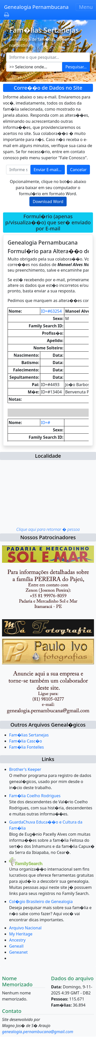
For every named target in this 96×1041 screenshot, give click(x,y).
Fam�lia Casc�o (25, 741)
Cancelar (78, 169)
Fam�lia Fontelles (26, 747)
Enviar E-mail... (48, 169)
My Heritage (20, 934)
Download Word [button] (48, 201)
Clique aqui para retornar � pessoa (48, 529)
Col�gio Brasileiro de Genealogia (41, 901)
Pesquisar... (76, 67)
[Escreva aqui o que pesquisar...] (48, 57)
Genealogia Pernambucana (36, 7)
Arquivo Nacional (25, 928)
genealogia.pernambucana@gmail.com (37, 1031)
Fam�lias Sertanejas (29, 735)
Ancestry (17, 940)
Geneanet (18, 952)
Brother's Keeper (25, 769)
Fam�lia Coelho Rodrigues (35, 795)
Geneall (16, 946)
